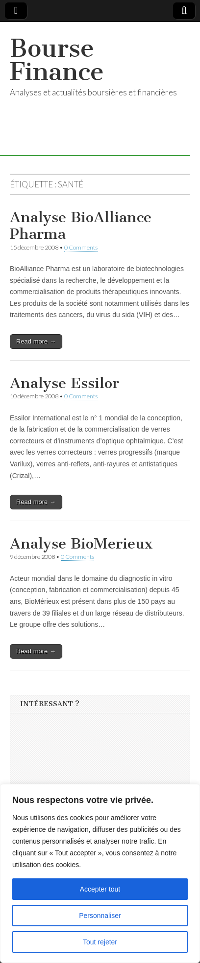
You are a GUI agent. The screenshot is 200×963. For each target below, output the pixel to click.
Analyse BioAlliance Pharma (80, 225)
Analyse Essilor (64, 383)
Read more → (36, 341)
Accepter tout (100, 889)
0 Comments (81, 247)
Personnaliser (100, 915)
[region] (100, 873)
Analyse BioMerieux (81, 543)
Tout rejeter (100, 942)
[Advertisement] (93, 781)
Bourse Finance (57, 60)
